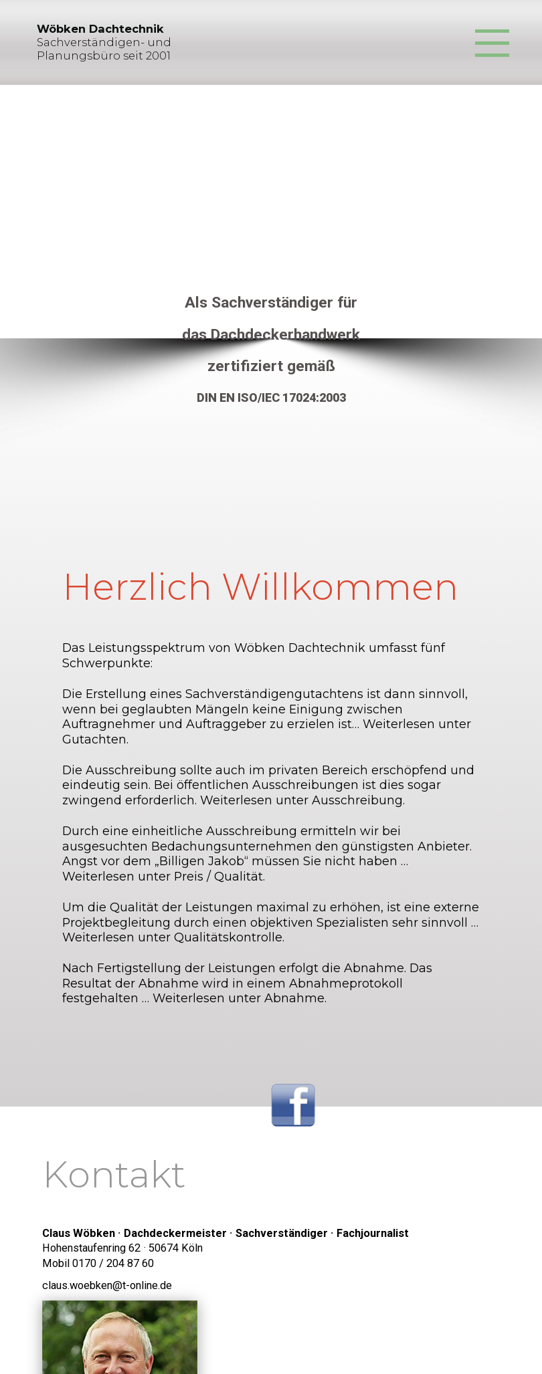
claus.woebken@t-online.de (107, 1285)
